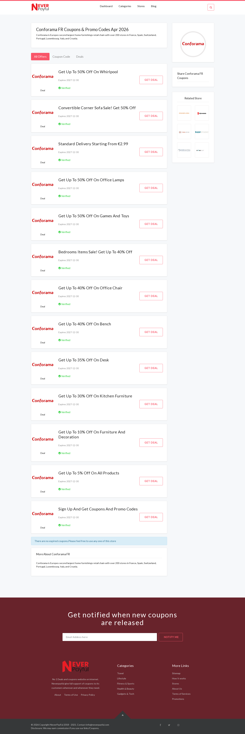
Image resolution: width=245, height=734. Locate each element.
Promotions (178, 698)
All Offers (40, 56)
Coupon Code (61, 56)
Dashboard (106, 6)
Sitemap (176, 673)
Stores (141, 6)
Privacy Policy (88, 694)
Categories (125, 6)
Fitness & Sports (125, 683)
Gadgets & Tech (125, 693)
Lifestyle (121, 678)
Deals (79, 56)
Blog (153, 6)
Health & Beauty (125, 688)
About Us (177, 688)
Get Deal (151, 79)
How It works (179, 678)
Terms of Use (71, 694)
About (57, 694)
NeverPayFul (56, 724)
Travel (120, 673)
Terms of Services (181, 693)
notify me (171, 637)
